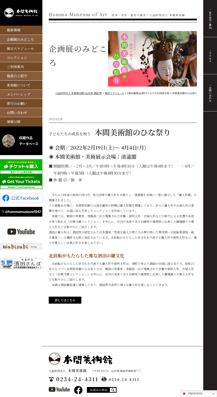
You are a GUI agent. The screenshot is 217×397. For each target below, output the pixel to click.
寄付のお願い (17, 103)
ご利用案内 (15, 66)
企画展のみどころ (20, 39)
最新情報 (13, 30)
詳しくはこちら (65, 300)
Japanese (192, 393)
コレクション (17, 57)
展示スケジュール (20, 48)
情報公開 (13, 121)
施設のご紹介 (17, 75)
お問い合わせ (17, 112)
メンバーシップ (18, 94)
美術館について (19, 85)
